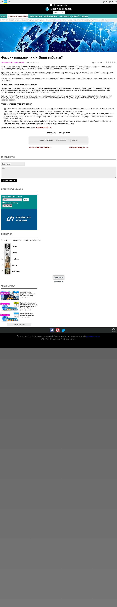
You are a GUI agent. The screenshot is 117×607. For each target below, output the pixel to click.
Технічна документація (102, 20)
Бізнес (4, 20)
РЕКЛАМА (85, 16)
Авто (1, 20)
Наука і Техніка (51, 20)
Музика (45, 20)
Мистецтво (23, 20)
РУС (2, 2)
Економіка (9, 20)
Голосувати (58, 277)
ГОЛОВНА (3, 16)
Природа (72, 20)
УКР (5, 2)
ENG (9, 2)
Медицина (41, 20)
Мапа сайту (76, 16)
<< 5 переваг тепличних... (40, 147)
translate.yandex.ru (43, 127)
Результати (58, 281)
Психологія (77, 20)
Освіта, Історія (58, 20)
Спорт (85, 20)
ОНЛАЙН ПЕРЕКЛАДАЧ (50, 16)
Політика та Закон (65, 20)
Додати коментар (9, 180)
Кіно (27, 20)
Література (36, 20)
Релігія (81, 20)
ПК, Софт (31, 20)
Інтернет (18, 20)
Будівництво (93, 20)
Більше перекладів (36, 16)
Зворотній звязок (65, 16)
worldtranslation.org (93, 336)
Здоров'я (14, 20)
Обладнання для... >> (78, 147)
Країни (88, 20)
